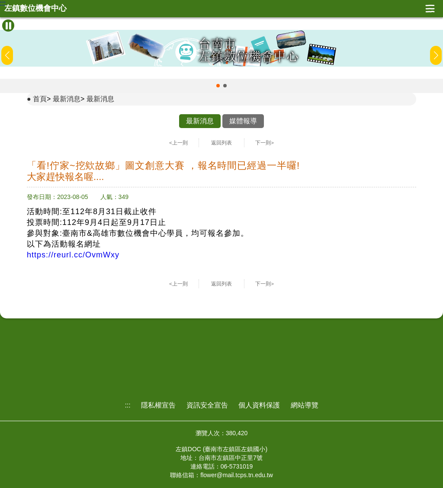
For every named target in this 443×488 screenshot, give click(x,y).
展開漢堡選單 (430, 8)
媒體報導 (243, 121)
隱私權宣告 (158, 405)
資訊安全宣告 (207, 405)
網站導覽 (304, 405)
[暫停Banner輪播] (8, 25)
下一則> (264, 142)
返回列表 (221, 142)
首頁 (40, 99)
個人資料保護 (259, 405)
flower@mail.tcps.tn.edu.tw (236, 475)
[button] (218, 85)
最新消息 (66, 99)
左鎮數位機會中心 (35, 8)
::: (3, 3)
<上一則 (178, 142)
